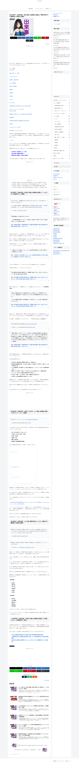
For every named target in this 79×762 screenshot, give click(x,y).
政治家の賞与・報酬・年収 (58, 243)
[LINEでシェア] (33, 38)
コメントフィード (57, 192)
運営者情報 (55, 14)
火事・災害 (11, 67)
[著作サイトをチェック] (27, 674)
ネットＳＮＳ (12, 99)
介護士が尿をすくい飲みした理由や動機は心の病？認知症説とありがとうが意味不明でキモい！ (61, 34)
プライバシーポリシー (57, 13)
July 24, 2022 (28, 420)
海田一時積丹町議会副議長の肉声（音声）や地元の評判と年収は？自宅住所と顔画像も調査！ (61, 41)
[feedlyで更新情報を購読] (30, 674)
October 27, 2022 (22, 207)
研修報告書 (11, 114)
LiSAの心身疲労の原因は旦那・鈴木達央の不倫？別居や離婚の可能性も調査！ (28, 632)
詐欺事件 (11, 90)
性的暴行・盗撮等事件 (13, 76)
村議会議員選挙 (56, 241)
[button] (46, 38)
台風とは (55, 178)
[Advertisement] (29, 51)
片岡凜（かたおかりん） (58, 177)
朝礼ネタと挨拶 (12, 108)
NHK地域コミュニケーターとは (15, 127)
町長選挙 (55, 235)
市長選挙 (55, 233)
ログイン (55, 186)
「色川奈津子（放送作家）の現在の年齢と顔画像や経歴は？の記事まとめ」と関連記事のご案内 (29, 184)
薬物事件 (11, 86)
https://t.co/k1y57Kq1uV (37, 204)
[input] (61, 24)
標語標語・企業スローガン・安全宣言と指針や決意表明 (20, 111)
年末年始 (11, 121)
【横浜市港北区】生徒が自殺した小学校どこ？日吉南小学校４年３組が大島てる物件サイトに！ (61, 56)
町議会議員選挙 (56, 240)
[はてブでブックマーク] (26, 38)
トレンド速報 (12, 643)
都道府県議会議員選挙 (57, 238)
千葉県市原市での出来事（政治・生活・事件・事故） (20, 103)
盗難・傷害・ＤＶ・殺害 (14, 70)
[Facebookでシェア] (19, 38)
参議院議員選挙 (56, 228)
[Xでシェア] (12, 38)
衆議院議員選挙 (56, 230)
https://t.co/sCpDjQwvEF (32, 321)
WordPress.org (56, 194)
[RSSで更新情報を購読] (32, 674)
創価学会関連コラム (57, 253)
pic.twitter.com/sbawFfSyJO (32, 416)
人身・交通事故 (12, 80)
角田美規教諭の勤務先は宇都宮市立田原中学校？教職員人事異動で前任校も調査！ (61, 64)
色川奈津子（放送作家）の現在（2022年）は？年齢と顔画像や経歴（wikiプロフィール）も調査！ (30, 181)
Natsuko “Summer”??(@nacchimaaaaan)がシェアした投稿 (23, 480)
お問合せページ (56, 16)
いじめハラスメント (13, 73)
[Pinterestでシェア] (39, 38)
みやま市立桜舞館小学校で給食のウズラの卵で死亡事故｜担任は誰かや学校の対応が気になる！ (61, 49)
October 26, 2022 (31, 324)
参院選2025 (55, 175)
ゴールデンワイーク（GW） (15, 124)
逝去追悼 (11, 93)
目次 (28, 177)
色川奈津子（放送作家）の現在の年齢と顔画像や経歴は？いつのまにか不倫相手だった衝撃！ (29, 179)
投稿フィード (56, 189)
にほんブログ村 (56, 208)
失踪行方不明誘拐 (13, 83)
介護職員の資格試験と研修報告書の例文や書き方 (19, 117)
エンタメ (11, 96)
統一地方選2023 (56, 174)
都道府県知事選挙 (56, 231)
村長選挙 (55, 236)
